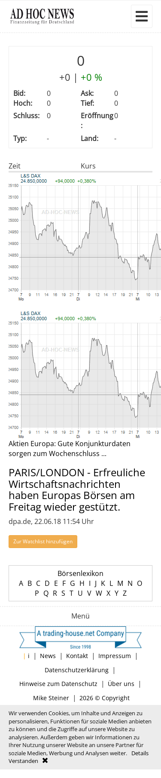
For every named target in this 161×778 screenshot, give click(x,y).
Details (140, 753)
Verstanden (23, 761)
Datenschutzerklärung (77, 670)
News (48, 656)
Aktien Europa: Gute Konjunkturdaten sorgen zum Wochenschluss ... (70, 448)
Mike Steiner (51, 698)
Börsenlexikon (80, 573)
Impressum (114, 656)
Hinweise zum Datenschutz (58, 684)
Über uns (121, 684)
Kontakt (77, 656)
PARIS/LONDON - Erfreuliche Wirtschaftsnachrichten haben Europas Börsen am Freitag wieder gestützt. (77, 489)
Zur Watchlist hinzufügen (43, 541)
